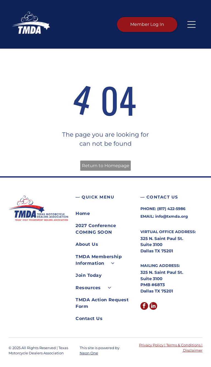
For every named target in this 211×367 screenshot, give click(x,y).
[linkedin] (153, 306)
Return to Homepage (105, 165)
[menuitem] (105, 214)
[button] (191, 24)
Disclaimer (192, 350)
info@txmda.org (171, 216)
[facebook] (144, 306)
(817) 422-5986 (171, 208)
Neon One (89, 353)
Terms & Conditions (183, 345)
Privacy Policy (151, 345)
